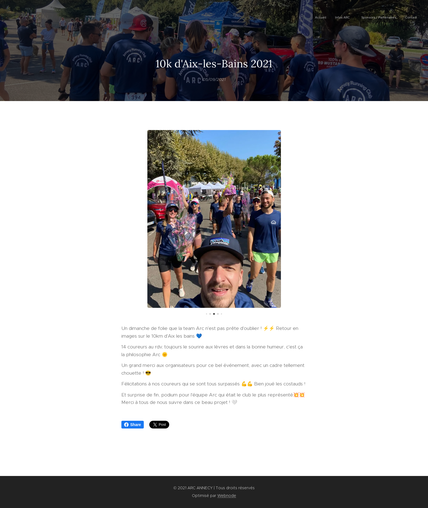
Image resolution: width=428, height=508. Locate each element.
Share (132, 424)
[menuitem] (389, 18)
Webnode (226, 495)
